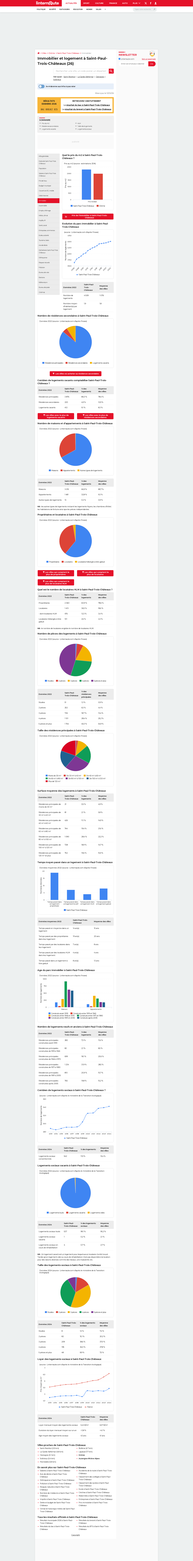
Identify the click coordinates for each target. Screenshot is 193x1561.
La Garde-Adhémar (85, 77)
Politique (41, 9)
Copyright (75, 1535)
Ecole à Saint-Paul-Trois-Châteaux (93, 1489)
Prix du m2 (45, 123)
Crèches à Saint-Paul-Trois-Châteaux (94, 1492)
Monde (89, 9)
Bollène (82, 1448)
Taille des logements (85, 126)
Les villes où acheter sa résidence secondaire (76, 374)
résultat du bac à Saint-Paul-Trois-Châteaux (88, 105)
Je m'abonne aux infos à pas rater (57, 86)
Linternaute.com (126, 59)
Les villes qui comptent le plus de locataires (95, 573)
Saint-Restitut (69, 77)
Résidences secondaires (50, 126)
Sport (86, 3)
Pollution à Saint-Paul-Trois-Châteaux (55, 1483)
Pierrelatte (44, 1462)
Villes (98, 9)
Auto (125, 3)
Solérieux (57, 80)
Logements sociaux (85, 129)
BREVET (49, 109)
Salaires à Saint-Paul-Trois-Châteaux (55, 1471)
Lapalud (82, 1452)
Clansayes (100, 77)
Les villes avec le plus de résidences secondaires (95, 416)
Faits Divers (64, 9)
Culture (99, 3)
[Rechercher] (145, 9)
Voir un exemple (149, 59)
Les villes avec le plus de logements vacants (56, 416)
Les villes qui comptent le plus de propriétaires (56, 573)
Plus (136, 3)
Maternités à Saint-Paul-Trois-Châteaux (95, 1496)
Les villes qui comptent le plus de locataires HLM (56, 582)
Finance (113, 3)
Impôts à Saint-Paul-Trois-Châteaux (55, 1499)
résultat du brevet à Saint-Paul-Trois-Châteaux (88, 109)
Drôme (52, 53)
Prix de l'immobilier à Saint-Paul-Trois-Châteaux (86, 216)
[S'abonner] (137, 63)
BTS (56, 109)
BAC (42, 109)
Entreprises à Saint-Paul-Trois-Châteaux (96, 1499)
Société (52, 9)
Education (78, 9)
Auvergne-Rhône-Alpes (89, 1458)
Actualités (71, 3)
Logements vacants (49, 129)
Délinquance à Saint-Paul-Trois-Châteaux (57, 1480)
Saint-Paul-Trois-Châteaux (68, 53)
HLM (79, 123)
